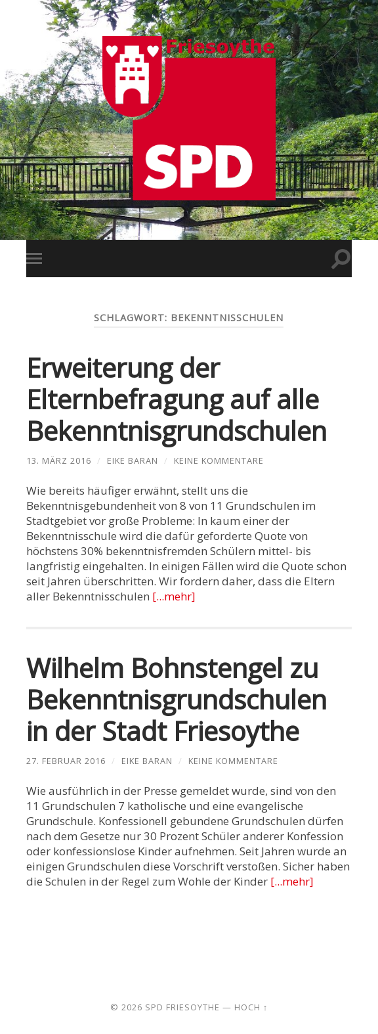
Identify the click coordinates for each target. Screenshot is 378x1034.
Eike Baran (132, 460)
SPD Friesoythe (182, 1007)
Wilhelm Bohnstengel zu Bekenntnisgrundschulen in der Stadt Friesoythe (176, 699)
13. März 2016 (58, 460)
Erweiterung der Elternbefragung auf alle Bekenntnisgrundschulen (176, 399)
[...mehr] (174, 596)
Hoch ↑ (251, 1007)
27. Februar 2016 (66, 761)
